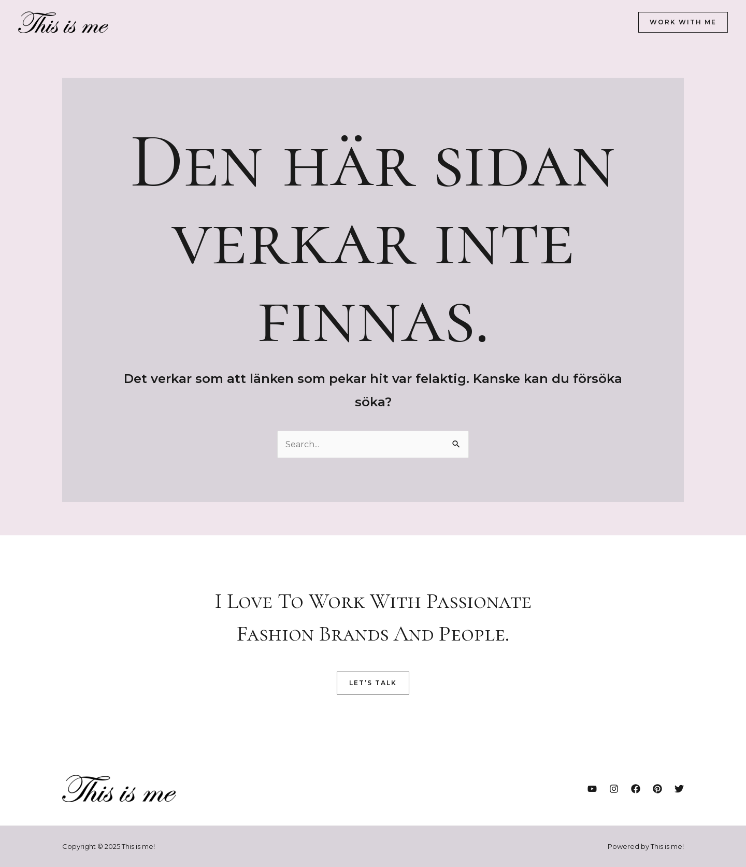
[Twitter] (679, 788)
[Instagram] (614, 788)
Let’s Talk (373, 683)
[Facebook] (635, 788)
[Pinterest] (657, 788)
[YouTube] (592, 788)
